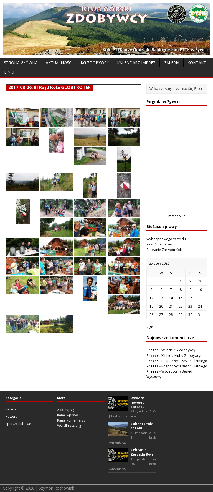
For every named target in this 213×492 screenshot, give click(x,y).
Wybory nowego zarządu (166, 239)
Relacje (11, 409)
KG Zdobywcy (95, 62)
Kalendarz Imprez (136, 62)
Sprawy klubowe (18, 424)
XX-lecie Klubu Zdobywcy (181, 355)
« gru (150, 327)
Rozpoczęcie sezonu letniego (184, 360)
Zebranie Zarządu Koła (164, 249)
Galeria (171, 62)
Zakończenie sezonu (162, 244)
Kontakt (196, 62)
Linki (9, 72)
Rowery (11, 416)
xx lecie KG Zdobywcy (178, 350)
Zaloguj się (65, 409)
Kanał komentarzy (71, 420)
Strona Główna (21, 62)
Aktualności (59, 62)
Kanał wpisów (67, 415)
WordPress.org (69, 425)
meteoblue (177, 216)
